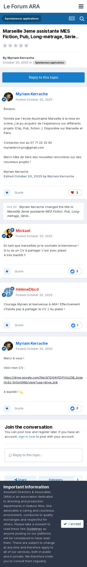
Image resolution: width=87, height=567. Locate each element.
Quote (19, 192)
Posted (34, 99)
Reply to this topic (43, 77)
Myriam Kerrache (20, 58)
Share (21, 479)
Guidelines (34, 529)
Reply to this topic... (25, 455)
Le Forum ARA (21, 6)
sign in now (27, 436)
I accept (72, 524)
